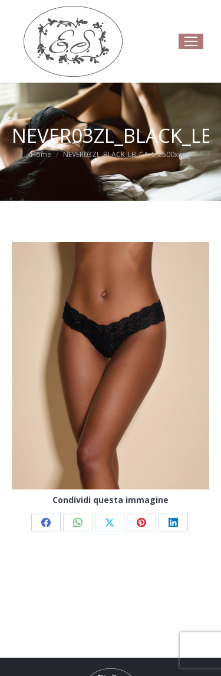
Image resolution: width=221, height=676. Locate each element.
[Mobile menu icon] (191, 41)
